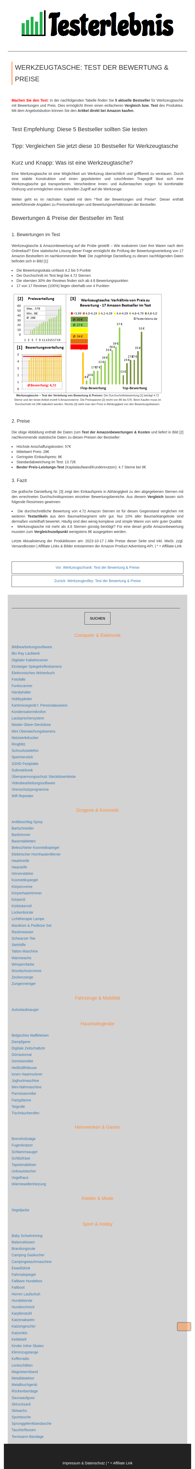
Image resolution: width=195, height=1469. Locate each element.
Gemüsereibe (22, 1061)
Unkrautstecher (24, 1171)
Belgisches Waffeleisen (30, 1035)
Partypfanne (21, 1100)
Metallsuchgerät (24, 1385)
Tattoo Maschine (25, 951)
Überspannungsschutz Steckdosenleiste (44, 776)
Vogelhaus (20, 1178)
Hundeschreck (23, 1307)
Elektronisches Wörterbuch (33, 673)
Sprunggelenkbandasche (32, 1423)
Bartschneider (23, 828)
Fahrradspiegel (24, 1274)
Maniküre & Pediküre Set (32, 925)
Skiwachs (19, 1411)
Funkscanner (22, 686)
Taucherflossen (24, 1430)
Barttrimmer (21, 835)
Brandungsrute (23, 1249)
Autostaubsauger (25, 1010)
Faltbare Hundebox (27, 1281)
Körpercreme (22, 887)
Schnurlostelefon (25, 751)
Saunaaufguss (23, 1398)
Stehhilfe (19, 945)
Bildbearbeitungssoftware (32, 647)
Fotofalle (19, 679)
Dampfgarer (21, 1042)
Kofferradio (20, 1359)
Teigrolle (18, 1107)
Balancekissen (23, 1242)
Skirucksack (21, 1404)
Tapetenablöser (24, 1165)
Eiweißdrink (21, 1268)
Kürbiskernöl (22, 906)
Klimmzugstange (25, 1352)
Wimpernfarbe (23, 964)
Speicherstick (22, 757)
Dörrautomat (22, 1055)
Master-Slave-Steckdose (31, 725)
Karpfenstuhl (22, 1313)
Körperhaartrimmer (27, 893)
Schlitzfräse (21, 1158)
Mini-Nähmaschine (26, 1087)
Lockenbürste (22, 912)
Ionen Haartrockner (27, 1074)
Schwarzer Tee (23, 938)
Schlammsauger (25, 1152)
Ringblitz (19, 744)
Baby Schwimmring (27, 1236)
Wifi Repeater (22, 796)
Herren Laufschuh (26, 1294)
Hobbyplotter (22, 699)
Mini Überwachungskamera (33, 731)
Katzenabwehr (23, 1320)
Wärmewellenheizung (29, 1184)
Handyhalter (21, 692)
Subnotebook (22, 770)
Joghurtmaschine (25, 1081)
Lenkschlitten (22, 1365)
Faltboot (18, 1287)
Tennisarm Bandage (28, 1437)
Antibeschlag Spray (27, 822)
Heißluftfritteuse (24, 1068)
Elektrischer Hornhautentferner (36, 854)
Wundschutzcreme (26, 971)
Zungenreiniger (24, 984)
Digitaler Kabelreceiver (30, 660)
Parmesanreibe (24, 1093)
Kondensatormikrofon (29, 712)
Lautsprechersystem (28, 718)
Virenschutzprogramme (30, 789)
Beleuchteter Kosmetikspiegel (35, 847)
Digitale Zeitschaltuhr (28, 1048)
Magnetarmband (25, 1372)
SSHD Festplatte (25, 764)
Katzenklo (19, 1333)
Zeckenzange (22, 977)
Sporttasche (21, 1417)
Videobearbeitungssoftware (33, 783)
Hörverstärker (22, 873)
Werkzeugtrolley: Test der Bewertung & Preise (97, 581)
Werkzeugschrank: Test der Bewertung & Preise (98, 567)
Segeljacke (20, 1210)
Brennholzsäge (24, 1139)
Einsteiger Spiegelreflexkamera (37, 666)
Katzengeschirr (24, 1326)
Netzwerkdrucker (25, 738)
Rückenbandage (25, 1391)
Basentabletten (24, 841)
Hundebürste (22, 1300)
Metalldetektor (23, 1378)
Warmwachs (21, 958)
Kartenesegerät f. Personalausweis (39, 705)
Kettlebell (19, 1339)
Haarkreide (20, 861)
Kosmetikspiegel (25, 880)
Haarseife (19, 867)
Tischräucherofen (25, 1113)
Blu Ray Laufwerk (26, 653)
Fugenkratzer (22, 1145)
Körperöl (18, 899)
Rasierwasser (22, 932)
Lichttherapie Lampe (28, 919)
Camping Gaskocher (28, 1255)
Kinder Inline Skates (28, 1346)
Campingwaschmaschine (32, 1262)
